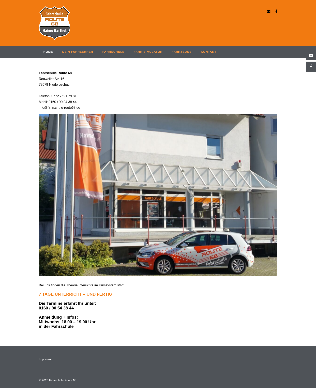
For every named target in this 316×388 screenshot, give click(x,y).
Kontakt (208, 51)
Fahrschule (113, 51)
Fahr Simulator (148, 51)
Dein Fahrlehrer (77, 51)
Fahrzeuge (182, 51)
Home (48, 51)
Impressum (46, 359)
